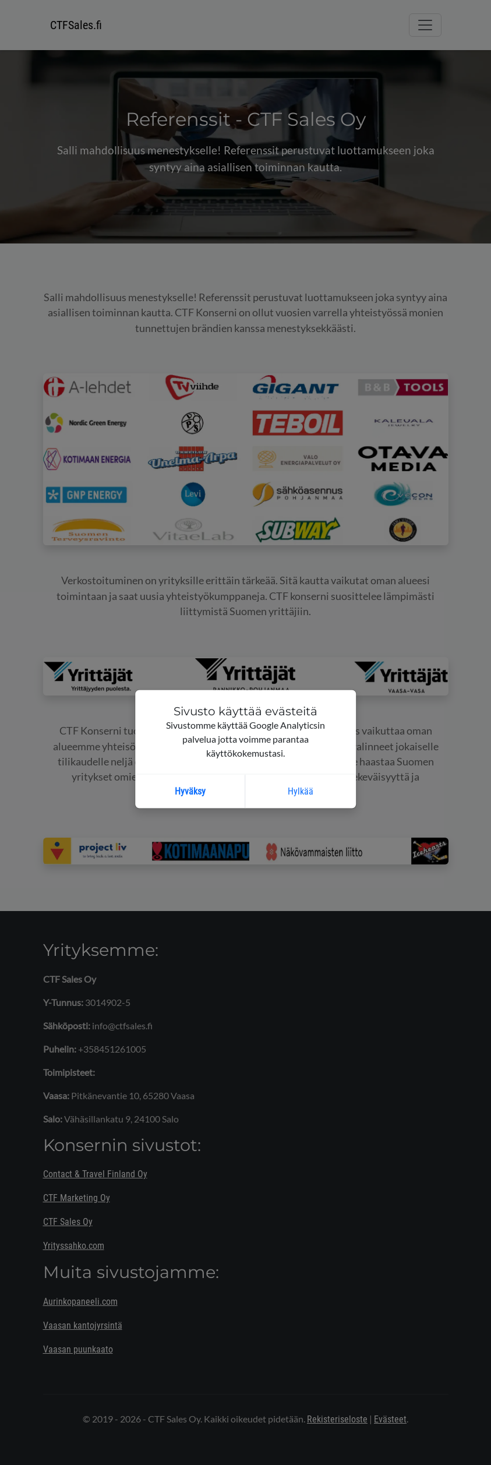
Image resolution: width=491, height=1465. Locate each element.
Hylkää (300, 790)
